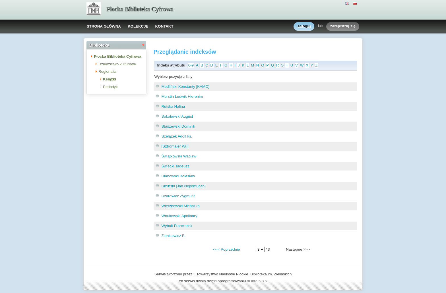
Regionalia (107, 71)
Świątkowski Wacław (178, 156)
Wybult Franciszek (176, 226)
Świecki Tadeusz (175, 166)
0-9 (191, 65)
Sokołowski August (177, 116)
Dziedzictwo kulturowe (117, 64)
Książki (109, 79)
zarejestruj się (343, 26)
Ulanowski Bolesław (178, 176)
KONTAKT (164, 26)
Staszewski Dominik (178, 126)
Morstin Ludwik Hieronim (182, 96)
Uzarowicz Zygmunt (178, 196)
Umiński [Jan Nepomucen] (183, 186)
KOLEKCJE (138, 26)
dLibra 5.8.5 (257, 281)
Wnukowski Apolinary (179, 216)
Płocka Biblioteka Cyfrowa (139, 9)
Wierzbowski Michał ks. (181, 206)
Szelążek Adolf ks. (176, 136)
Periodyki (111, 87)
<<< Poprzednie (226, 249)
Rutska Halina (173, 106)
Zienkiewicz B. (173, 236)
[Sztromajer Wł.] (174, 146)
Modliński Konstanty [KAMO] (185, 86)
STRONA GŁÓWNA (104, 26)
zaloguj (304, 26)
